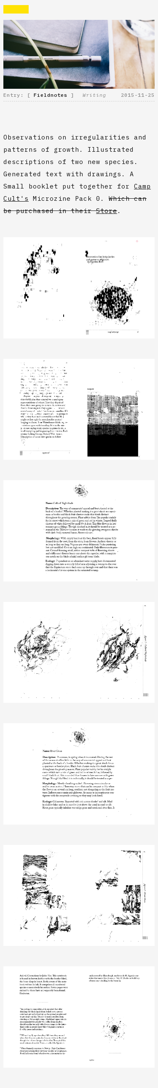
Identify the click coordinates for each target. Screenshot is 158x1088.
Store (106, 211)
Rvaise (16, 9)
